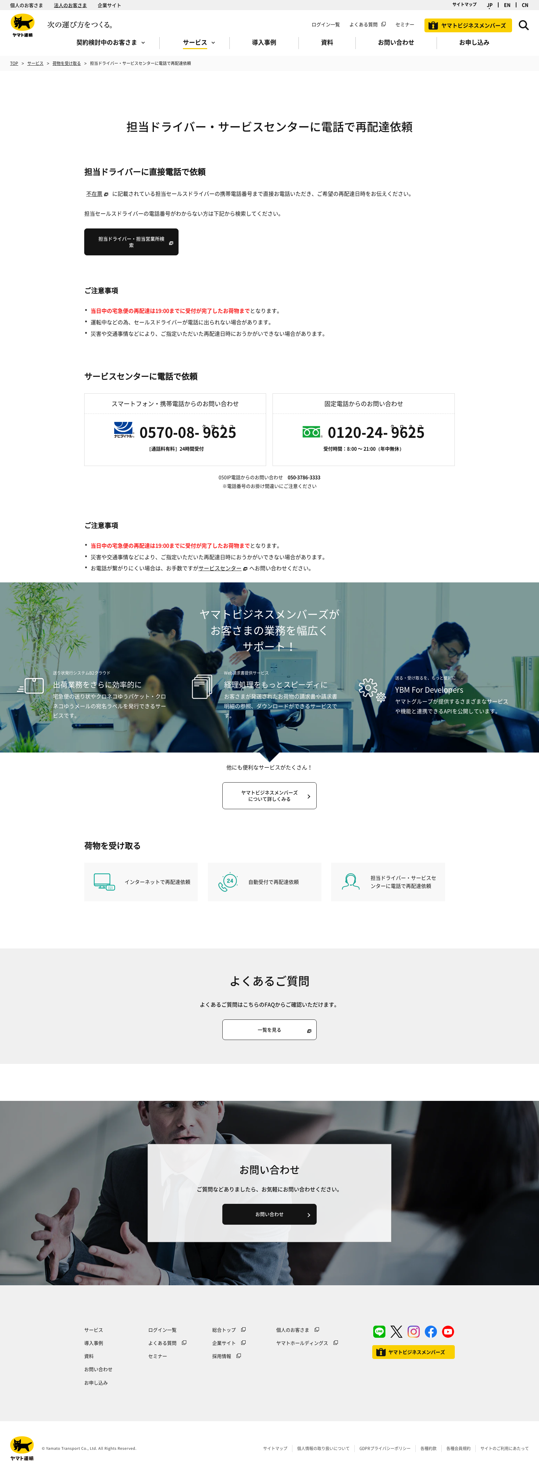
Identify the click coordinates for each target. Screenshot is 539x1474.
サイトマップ (464, 4)
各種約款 (428, 1448)
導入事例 (93, 1342)
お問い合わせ (98, 1369)
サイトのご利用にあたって (504, 1448)
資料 (89, 1356)
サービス (35, 63)
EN (507, 4)
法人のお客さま (70, 5)
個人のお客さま (26, 5)
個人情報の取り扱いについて (323, 1448)
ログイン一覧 (326, 24)
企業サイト (109, 5)
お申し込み (96, 1382)
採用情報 (221, 1356)
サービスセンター (220, 568)
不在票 (94, 193)
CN (525, 4)
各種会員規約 (458, 1448)
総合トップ (224, 1329)
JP (490, 4)
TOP (14, 63)
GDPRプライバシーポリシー (385, 1448)
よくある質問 (363, 24)
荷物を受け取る (67, 63)
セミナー (157, 1356)
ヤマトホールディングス (302, 1342)
